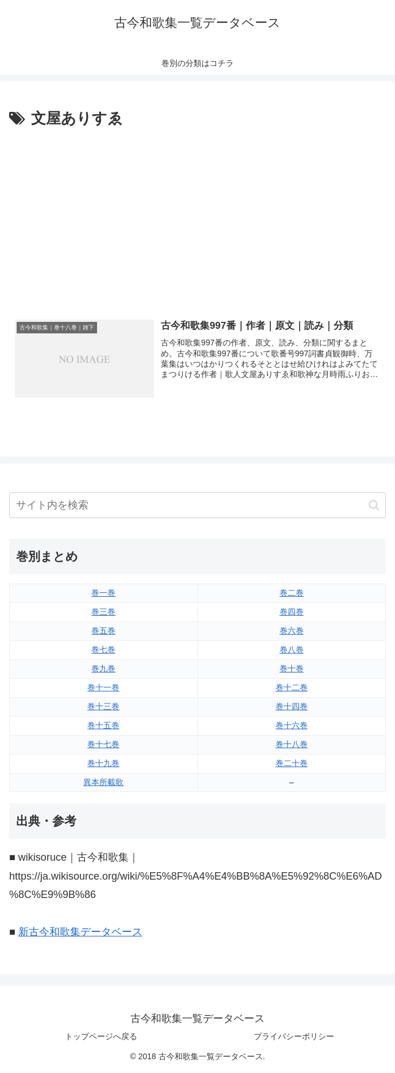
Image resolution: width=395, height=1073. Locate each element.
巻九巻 (103, 668)
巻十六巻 (292, 725)
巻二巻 (292, 592)
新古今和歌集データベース (80, 932)
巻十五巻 (103, 725)
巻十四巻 (292, 706)
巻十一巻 (103, 687)
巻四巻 (292, 611)
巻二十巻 (292, 763)
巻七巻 (103, 649)
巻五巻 (103, 630)
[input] (197, 505)
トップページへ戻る (101, 1036)
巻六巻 (292, 630)
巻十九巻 (103, 763)
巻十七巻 (103, 744)
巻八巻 (292, 649)
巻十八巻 (292, 744)
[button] (374, 505)
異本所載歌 (103, 782)
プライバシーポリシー (294, 1036)
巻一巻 (103, 592)
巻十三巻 (103, 706)
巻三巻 (103, 611)
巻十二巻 (292, 687)
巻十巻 (292, 668)
